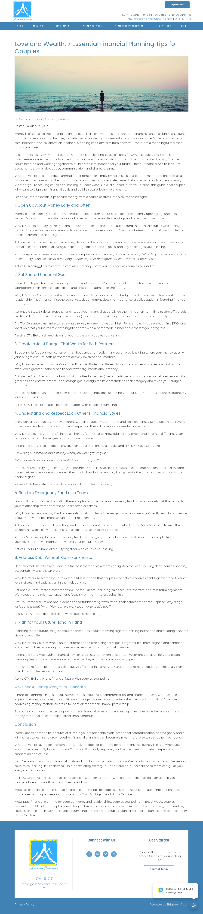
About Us (38, 26)
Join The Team (163, 26)
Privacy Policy (24, 904)
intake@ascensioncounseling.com (149, 18)
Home (20, 26)
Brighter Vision (177, 904)
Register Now (177, 4)
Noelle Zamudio (30, 119)
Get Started (62, 26)
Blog (183, 26)
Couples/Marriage (58, 119)
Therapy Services (92, 26)
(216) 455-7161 (183, 18)
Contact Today (159, 869)
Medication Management (128, 26)
